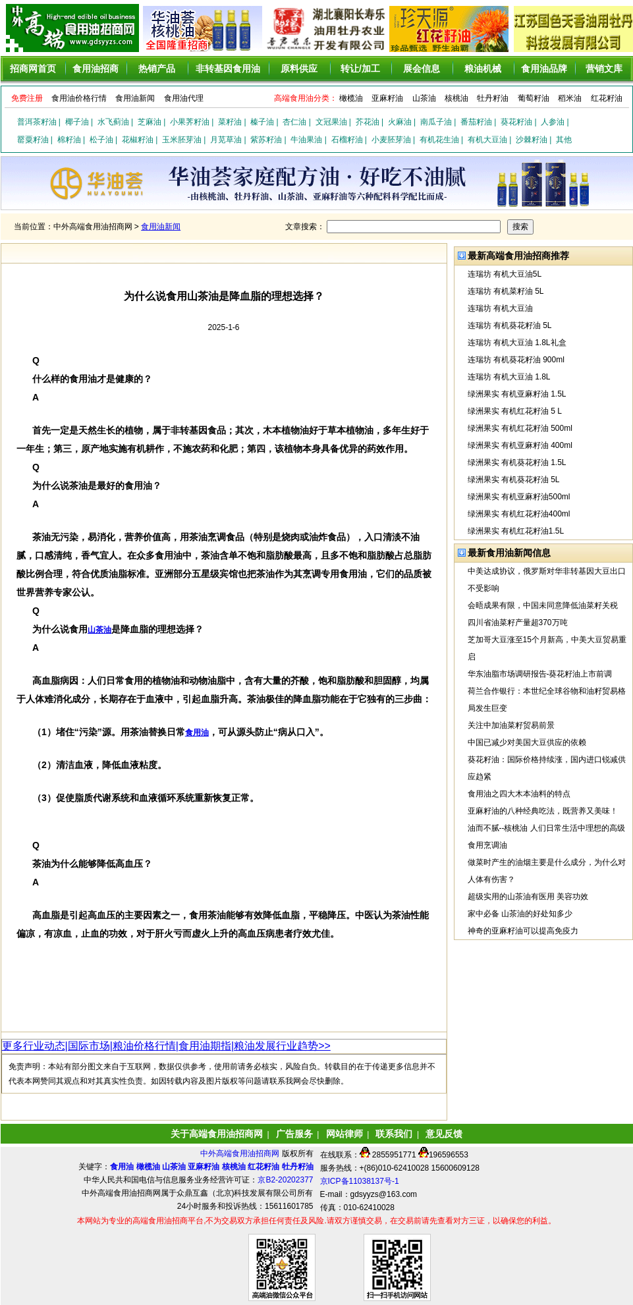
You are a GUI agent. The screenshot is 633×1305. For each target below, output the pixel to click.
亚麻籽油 (387, 98)
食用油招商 (95, 68)
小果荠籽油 (189, 121)
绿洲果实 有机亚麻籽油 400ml (520, 445)
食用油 (197, 732)
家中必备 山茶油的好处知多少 (520, 913)
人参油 (552, 121)
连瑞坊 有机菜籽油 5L (506, 291)
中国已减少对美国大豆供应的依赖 (527, 742)
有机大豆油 (487, 139)
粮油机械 (482, 68)
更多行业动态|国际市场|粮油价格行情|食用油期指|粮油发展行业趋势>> (166, 1045)
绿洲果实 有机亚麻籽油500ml (519, 496)
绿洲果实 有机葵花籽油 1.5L (517, 462)
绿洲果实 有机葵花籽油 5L (514, 479)
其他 (564, 139)
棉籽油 (69, 139)
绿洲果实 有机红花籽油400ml (519, 513)
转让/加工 (360, 68)
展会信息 (421, 68)
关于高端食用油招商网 (217, 1133)
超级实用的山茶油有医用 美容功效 (528, 896)
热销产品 (156, 68)
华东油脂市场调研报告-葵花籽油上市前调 (540, 674)
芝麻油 (149, 121)
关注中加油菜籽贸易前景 (511, 725)
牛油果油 (306, 139)
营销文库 (604, 68)
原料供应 (299, 68)
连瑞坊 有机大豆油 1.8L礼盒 (517, 342)
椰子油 (77, 121)
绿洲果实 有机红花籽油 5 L (515, 411)
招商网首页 (33, 68)
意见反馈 (444, 1133)
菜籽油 (230, 121)
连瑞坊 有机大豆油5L (505, 274)
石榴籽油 (347, 139)
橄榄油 (351, 98)
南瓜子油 (436, 121)
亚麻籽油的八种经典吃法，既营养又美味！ (543, 811)
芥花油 (367, 121)
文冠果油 (331, 121)
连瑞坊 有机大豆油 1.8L (509, 376)
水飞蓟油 (113, 121)
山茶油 (424, 98)
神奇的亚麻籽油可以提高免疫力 (523, 930)
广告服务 (294, 1133)
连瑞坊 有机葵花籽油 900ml (516, 359)
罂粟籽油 (33, 139)
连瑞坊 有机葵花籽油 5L (510, 325)
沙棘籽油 (531, 139)
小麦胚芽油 (391, 139)
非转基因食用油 (228, 68)
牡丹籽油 (493, 98)
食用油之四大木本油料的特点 (519, 793)
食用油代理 (184, 98)
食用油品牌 (544, 68)
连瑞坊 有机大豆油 (500, 308)
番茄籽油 (476, 121)
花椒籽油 (137, 139)
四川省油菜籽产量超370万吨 (518, 622)
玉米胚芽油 (182, 139)
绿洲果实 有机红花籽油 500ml (520, 428)
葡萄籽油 (533, 98)
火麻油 (400, 121)
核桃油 (456, 98)
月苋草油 (226, 139)
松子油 (101, 139)
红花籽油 (606, 98)
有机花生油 (439, 139)
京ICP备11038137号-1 (359, 1181)
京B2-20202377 (285, 1179)
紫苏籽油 (266, 139)
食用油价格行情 (79, 98)
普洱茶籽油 (37, 121)
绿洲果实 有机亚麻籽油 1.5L (517, 394)
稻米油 (570, 98)
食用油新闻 (135, 98)
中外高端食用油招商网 (240, 1153)
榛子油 (262, 121)
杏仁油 (294, 121)
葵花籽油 (516, 121)
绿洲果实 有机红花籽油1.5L (516, 531)
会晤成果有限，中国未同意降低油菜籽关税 (543, 605)
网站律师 (344, 1133)
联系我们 (393, 1133)
